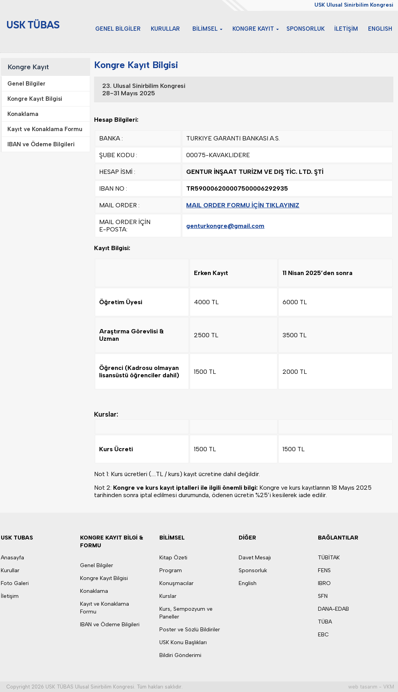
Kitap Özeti (173, 557)
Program (170, 570)
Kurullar (10, 570)
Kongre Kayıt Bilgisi (104, 578)
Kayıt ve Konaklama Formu (104, 608)
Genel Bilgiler (96, 565)
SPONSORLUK (311, 28)
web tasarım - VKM (371, 687)
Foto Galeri (15, 583)
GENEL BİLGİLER (132, 28)
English (248, 583)
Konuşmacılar (176, 583)
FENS (324, 570)
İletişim (10, 596)
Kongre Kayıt (28, 67)
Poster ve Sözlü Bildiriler (189, 629)
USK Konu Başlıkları (183, 642)
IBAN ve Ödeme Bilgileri (110, 624)
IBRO (324, 583)
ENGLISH (381, 28)
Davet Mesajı (255, 557)
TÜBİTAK (329, 557)
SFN (323, 596)
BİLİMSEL (213, 28)
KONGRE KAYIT (260, 28)
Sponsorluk (253, 570)
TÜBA (325, 621)
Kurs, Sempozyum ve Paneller (186, 613)
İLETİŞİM (350, 28)
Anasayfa (12, 557)
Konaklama (94, 591)
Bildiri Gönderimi (180, 655)
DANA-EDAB (333, 609)
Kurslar (167, 596)
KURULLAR (176, 28)
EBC (323, 634)
